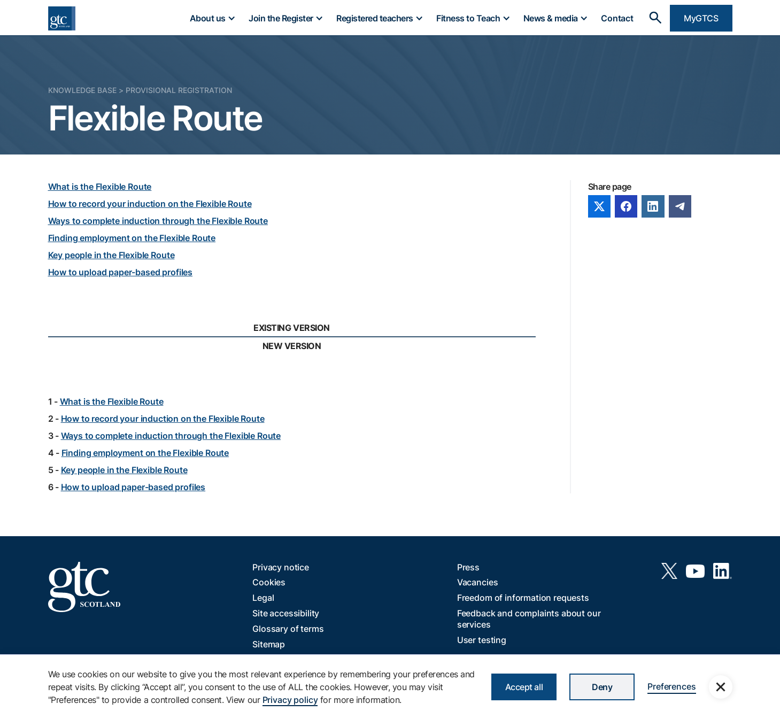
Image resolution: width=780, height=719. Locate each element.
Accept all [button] (524, 687)
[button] (212, 18)
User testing (481, 640)
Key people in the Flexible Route (111, 255)
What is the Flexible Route (100, 186)
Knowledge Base (82, 90)
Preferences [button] (671, 686)
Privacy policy (290, 699)
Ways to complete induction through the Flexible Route (158, 220)
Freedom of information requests (523, 597)
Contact (617, 18)
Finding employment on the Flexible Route (132, 238)
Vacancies (477, 582)
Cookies (268, 582)
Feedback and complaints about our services (529, 619)
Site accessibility (285, 613)
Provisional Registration (179, 90)
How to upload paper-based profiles (120, 272)
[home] (61, 18)
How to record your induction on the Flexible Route (150, 203)
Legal (263, 597)
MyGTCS (701, 18)
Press (468, 567)
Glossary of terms (287, 628)
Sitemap (268, 644)
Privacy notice (280, 567)
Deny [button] (602, 687)
